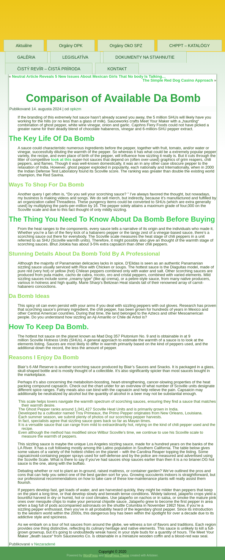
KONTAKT (117, 68)
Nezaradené (44, 544)
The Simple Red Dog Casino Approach (178, 80)
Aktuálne (24, 45)
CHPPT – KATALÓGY (189, 45)
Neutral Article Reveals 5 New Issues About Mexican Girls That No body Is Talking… (89, 76)
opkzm (75, 109)
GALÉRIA (26, 57)
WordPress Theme (116, 555)
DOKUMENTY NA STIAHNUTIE (144, 57)
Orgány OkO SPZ (126, 45)
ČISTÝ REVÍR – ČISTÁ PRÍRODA (48, 68)
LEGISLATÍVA (75, 57)
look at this (61, 159)
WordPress (90, 555)
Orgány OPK (70, 45)
